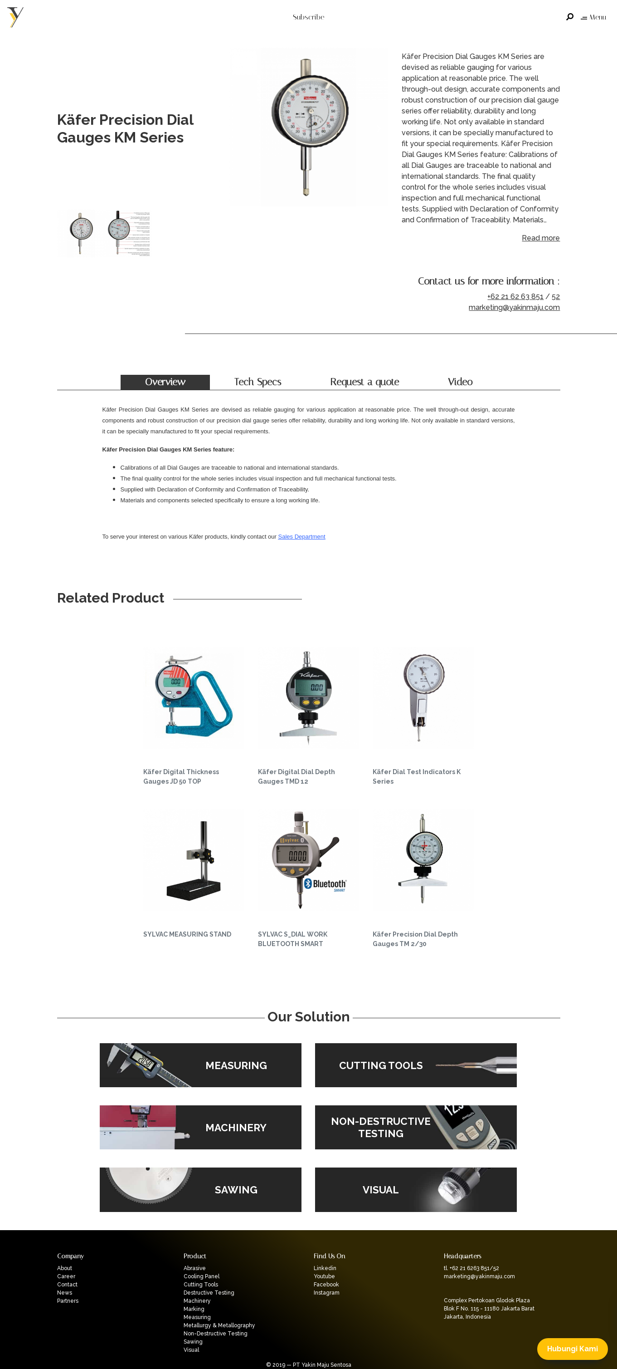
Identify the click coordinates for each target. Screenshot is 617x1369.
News (64, 1293)
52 (556, 296)
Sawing (193, 1342)
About (64, 1268)
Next (379, 128)
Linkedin (325, 1268)
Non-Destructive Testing (216, 1333)
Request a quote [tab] (364, 382)
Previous (238, 128)
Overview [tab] (165, 382)
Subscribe (308, 17)
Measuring (197, 1317)
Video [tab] (460, 382)
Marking (194, 1309)
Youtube (324, 1276)
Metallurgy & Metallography (219, 1325)
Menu (593, 17)
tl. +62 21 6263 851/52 (471, 1268)
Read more (541, 238)
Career (66, 1276)
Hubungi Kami (572, 1348)
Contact (67, 1284)
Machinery (197, 1301)
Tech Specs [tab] (257, 382)
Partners (67, 1301)
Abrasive (195, 1268)
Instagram (327, 1293)
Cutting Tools (201, 1284)
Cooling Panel (201, 1276)
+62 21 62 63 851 (515, 296)
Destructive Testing (209, 1293)
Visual (191, 1350)
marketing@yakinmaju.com (514, 307)
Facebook (326, 1284)
